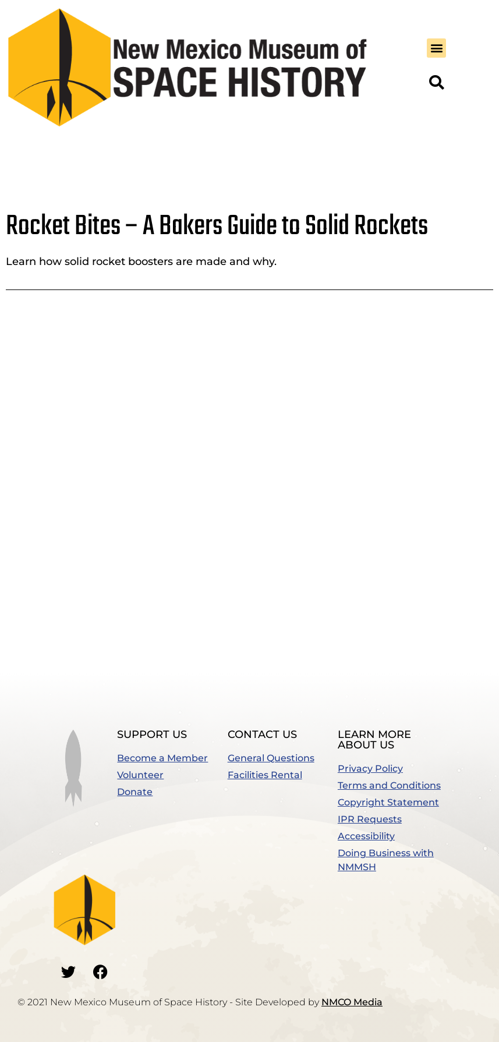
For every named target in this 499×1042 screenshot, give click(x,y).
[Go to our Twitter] (68, 971)
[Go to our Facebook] (100, 971)
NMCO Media (352, 1002)
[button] (436, 48)
